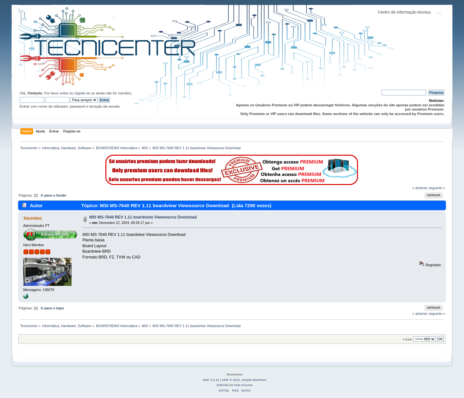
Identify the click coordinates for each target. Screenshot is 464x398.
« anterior (419, 188)
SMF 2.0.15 (211, 380)
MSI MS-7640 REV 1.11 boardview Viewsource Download (143, 217)
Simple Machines (254, 380)
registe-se (82, 93)
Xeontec (32, 218)
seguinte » (437, 188)
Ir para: (407, 339)
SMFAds (223, 385)
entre (64, 93)
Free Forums (243, 385)
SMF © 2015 (231, 380)
